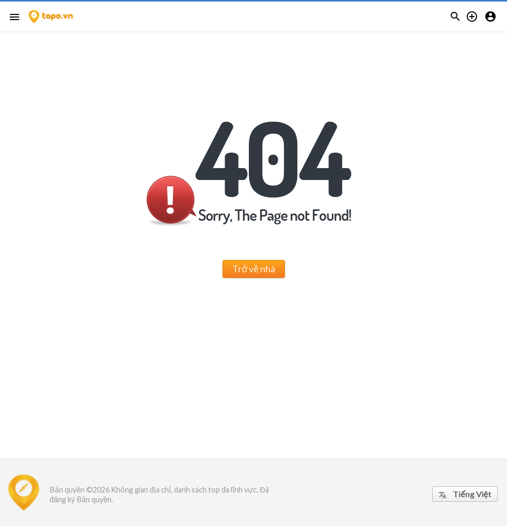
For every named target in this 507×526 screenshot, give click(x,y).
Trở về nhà (253, 268)
